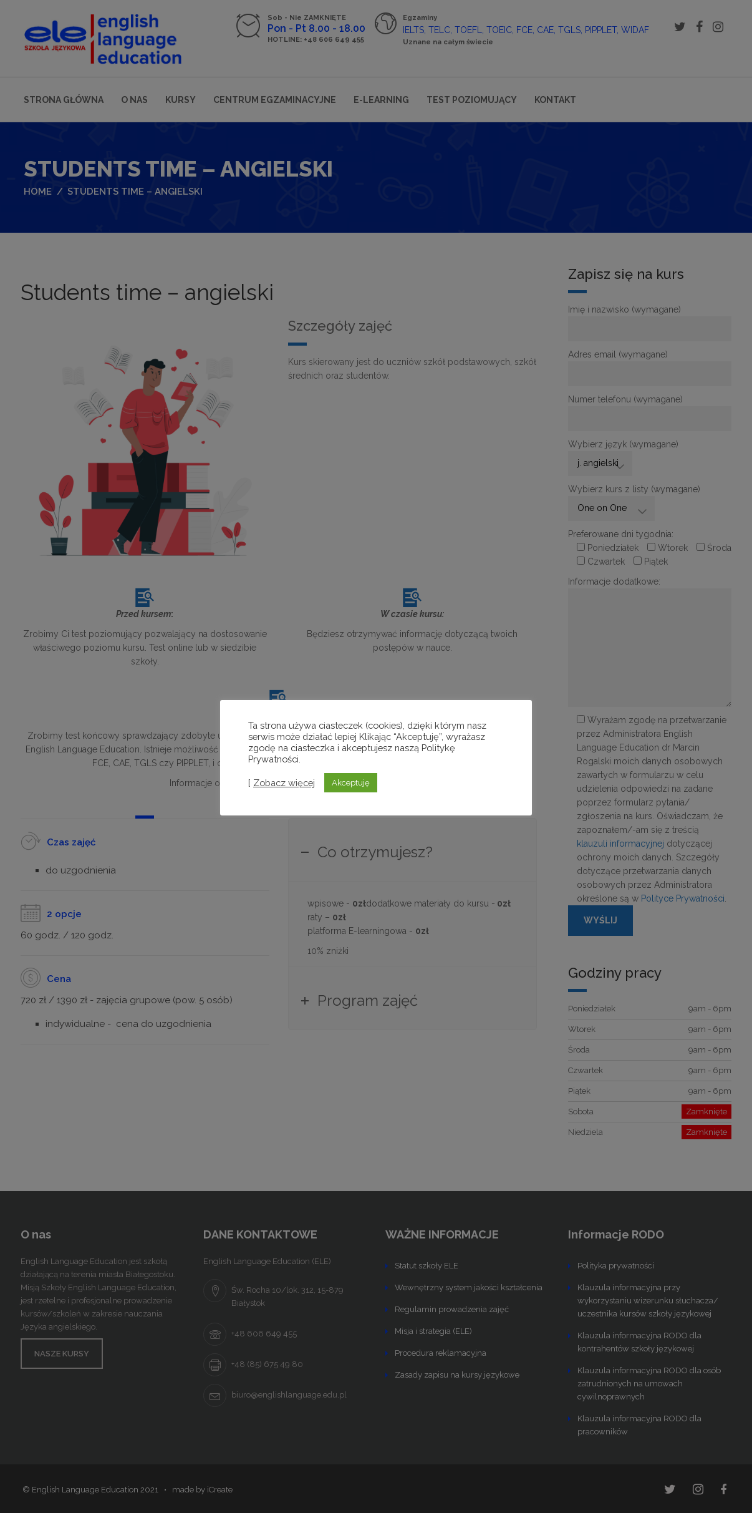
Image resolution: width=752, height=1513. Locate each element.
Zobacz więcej (284, 782)
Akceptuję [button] (351, 782)
